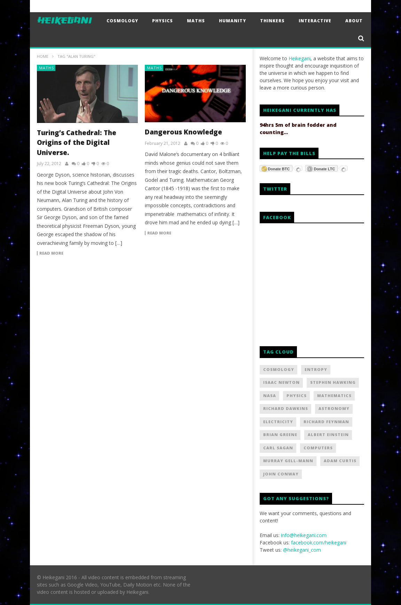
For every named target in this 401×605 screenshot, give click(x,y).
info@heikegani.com (304, 535)
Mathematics (334, 395)
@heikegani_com (302, 549)
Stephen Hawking (333, 382)
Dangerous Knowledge (183, 132)
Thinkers (272, 21)
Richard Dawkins (285, 408)
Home (42, 56)
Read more (51, 253)
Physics (162, 21)
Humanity (232, 21)
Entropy (316, 369)
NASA (269, 395)
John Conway (281, 473)
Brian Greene (280, 434)
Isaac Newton (281, 382)
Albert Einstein (328, 434)
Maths (196, 21)
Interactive (315, 21)
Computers (318, 447)
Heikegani (299, 58)
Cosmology (122, 21)
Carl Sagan (278, 447)
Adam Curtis (340, 460)
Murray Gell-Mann (288, 460)
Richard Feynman (326, 421)
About (354, 21)
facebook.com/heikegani (318, 542)
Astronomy (334, 408)
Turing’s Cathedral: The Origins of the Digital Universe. (76, 142)
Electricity (278, 421)
